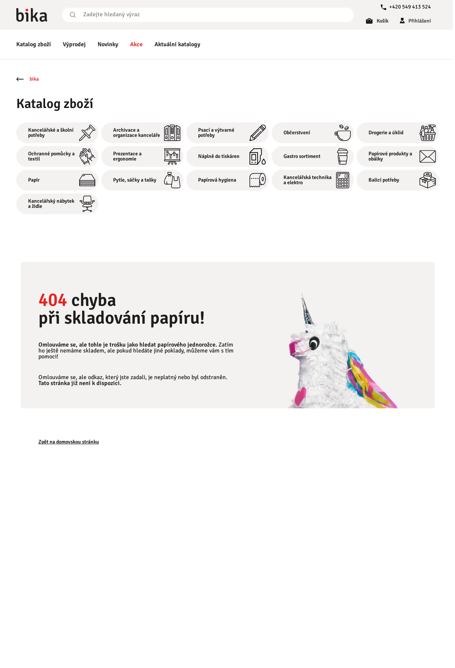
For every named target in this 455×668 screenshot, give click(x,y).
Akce (136, 44)
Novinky (108, 44)
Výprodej (74, 44)
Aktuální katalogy (177, 44)
